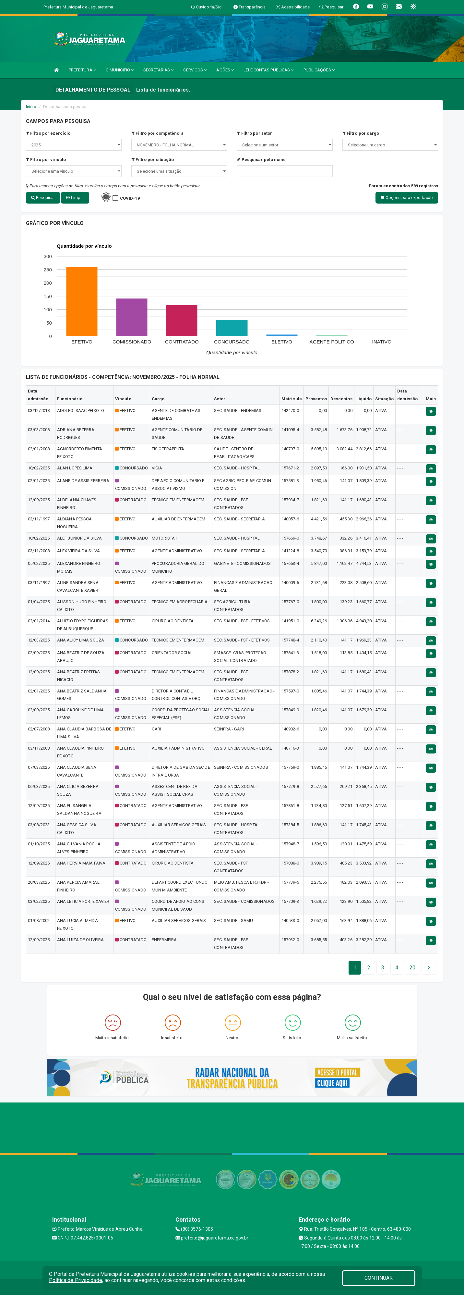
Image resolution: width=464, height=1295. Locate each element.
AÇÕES (225, 70)
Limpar (75, 197)
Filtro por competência (157, 133)
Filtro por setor (254, 133)
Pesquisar (43, 197)
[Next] (412, 968)
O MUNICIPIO (120, 70)
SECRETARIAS (158, 70)
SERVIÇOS (195, 70)
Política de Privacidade (75, 1280)
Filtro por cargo (360, 133)
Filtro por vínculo (46, 159)
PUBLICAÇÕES (319, 70)
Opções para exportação (407, 197)
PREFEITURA (82, 70)
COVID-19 (130, 198)
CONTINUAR (378, 1278)
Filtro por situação (152, 159)
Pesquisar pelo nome (261, 159)
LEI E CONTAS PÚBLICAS (268, 70)
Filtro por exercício (48, 133)
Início (31, 106)
